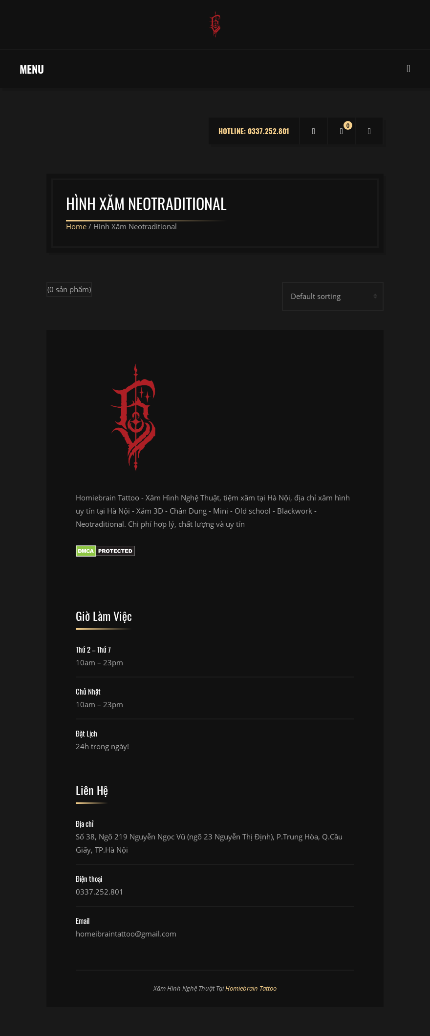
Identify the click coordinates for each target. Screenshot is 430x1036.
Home (76, 226)
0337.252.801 (100, 892)
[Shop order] (333, 296)
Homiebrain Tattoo (251, 988)
